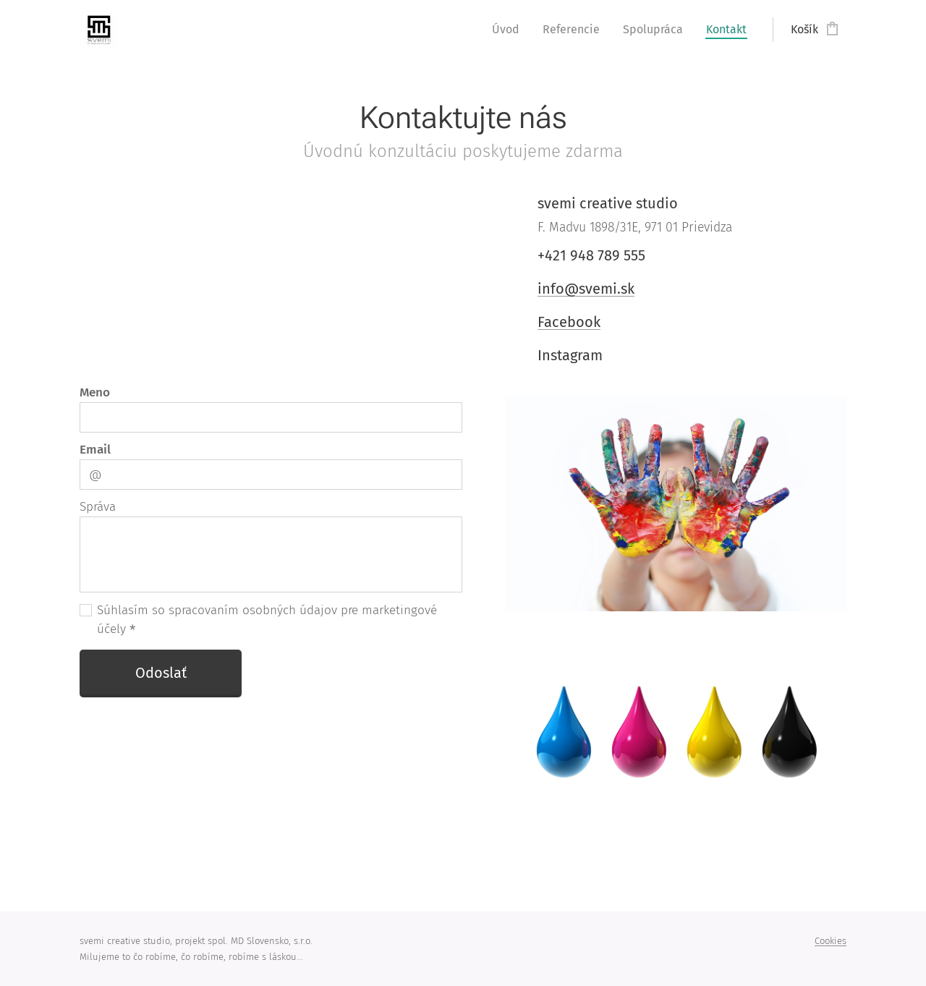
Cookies (830, 940)
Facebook (569, 322)
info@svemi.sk (586, 288)
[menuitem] (509, 30)
